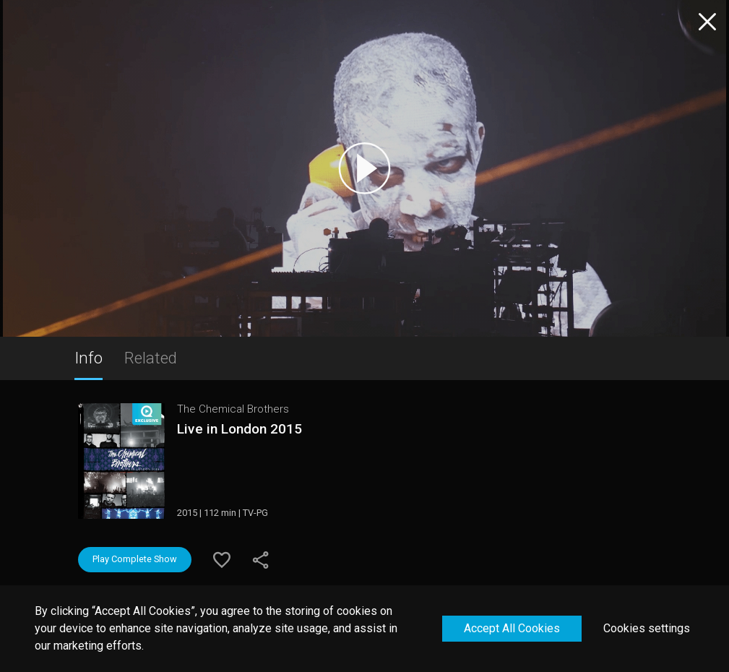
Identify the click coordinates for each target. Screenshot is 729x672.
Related (150, 357)
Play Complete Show (134, 558)
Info (88, 357)
